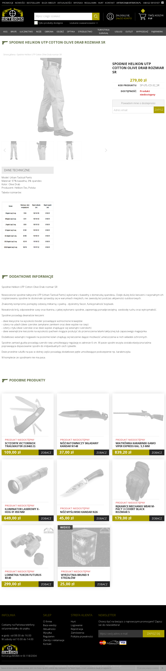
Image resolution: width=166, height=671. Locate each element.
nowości (20, 2)
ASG (5, 31)
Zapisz (159, 110)
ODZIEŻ (60, 31)
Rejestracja (77, 629)
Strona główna (9, 54)
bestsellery (33, 2)
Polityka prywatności (82, 636)
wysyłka (78, 2)
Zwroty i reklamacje (53, 640)
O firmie (47, 621)
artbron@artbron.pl (128, 2)
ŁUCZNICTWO (26, 31)
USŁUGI (118, 31)
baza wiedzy (49, 2)
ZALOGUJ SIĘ (123, 15)
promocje (7, 2)
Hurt (73, 621)
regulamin (90, 2)
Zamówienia (77, 632)
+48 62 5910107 (151, 2)
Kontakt (47, 643)
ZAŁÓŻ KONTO (124, 18)
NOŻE (39, 31)
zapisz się (153, 633)
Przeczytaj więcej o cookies (148, 668)
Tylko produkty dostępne (48, 23)
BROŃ (14, 31)
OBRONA (49, 31)
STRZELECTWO (85, 31)
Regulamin (48, 636)
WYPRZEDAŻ (142, 31)
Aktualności (49, 629)
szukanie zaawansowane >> (84, 22)
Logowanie (77, 625)
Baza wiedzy (49, 625)
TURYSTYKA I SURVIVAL (103, 31)
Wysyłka (47, 632)
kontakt (110, 2)
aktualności (64, 2)
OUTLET (129, 31)
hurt (100, 2)
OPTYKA (71, 31)
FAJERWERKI (157, 31)
